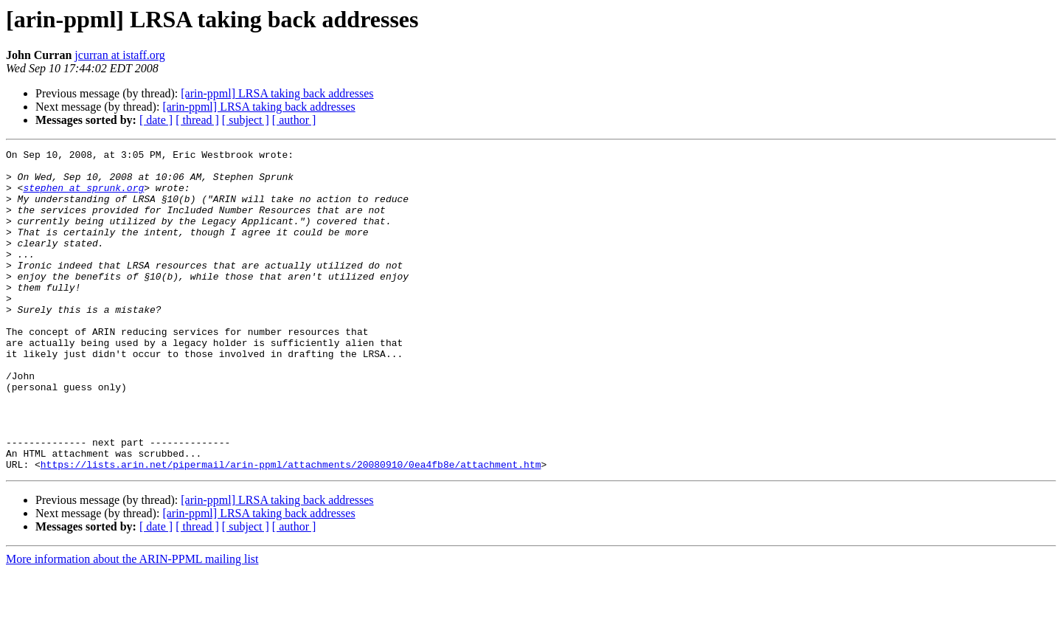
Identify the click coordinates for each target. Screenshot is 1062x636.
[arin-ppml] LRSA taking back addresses (277, 93)
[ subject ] (245, 120)
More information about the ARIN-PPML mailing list (132, 623)
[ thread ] (197, 120)
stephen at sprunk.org (83, 196)
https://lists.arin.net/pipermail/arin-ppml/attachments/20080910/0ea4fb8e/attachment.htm (291, 528)
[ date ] (156, 120)
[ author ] (294, 120)
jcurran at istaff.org (119, 55)
